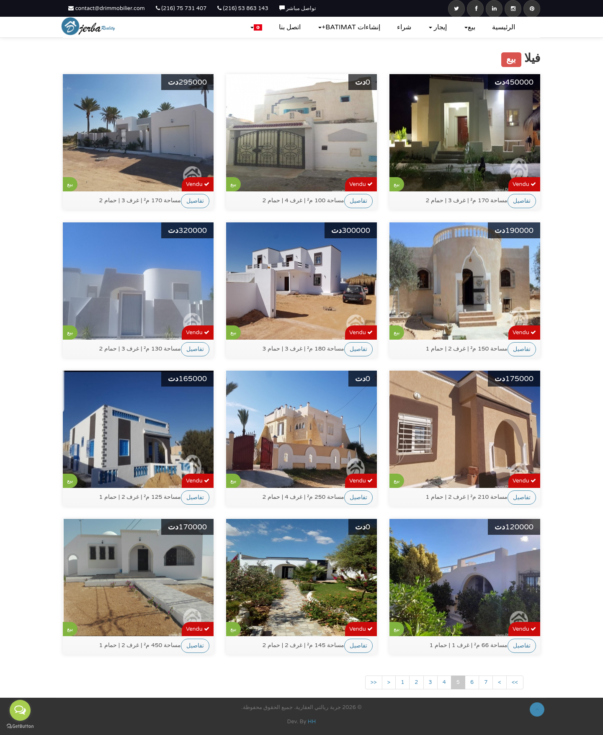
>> (515, 682)
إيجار (438, 27)
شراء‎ (404, 27)
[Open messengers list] (20, 710)
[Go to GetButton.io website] (20, 726)
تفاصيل (195, 200)
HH (312, 721)
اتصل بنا (290, 27)
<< (374, 682)
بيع (469, 27)
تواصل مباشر (298, 8)
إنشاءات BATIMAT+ (349, 27)
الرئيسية (503, 27)
